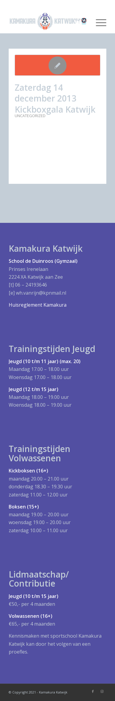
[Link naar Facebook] (92, 691)
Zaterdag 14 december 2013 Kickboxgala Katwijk (55, 98)
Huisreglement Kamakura (37, 305)
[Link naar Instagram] (101, 691)
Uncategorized (30, 115)
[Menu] (98, 21)
